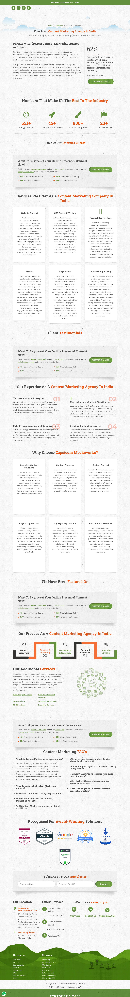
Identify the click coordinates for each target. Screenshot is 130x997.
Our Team (17, 960)
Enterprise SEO (48, 973)
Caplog (15, 978)
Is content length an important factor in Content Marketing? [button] (89, 789)
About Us (81, 984)
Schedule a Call (101, 81)
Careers (16, 968)
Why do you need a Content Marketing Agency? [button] (34, 787)
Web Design (46, 965)
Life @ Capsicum (19, 975)
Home (49, 26)
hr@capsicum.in (53, 929)
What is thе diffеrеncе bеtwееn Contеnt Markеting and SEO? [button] (88, 782)
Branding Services (46, 705)
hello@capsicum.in (26, 362)
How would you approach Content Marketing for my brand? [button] (91, 767)
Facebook (114, 965)
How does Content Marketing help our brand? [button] (38, 793)
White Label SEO (48, 978)
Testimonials (18, 965)
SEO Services (19, 701)
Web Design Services (22, 695)
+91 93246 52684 (53, 916)
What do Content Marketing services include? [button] (38, 759)
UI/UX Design (47, 970)
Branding (46, 960)
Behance (97, 965)
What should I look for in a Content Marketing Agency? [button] (32, 799)
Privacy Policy (51, 984)
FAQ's (15, 973)
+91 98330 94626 (54, 908)
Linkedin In (102, 965)
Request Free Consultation (65, 2)
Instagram (91, 965)
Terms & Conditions (67, 984)
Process (16, 962)
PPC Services (19, 705)
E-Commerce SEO (49, 962)
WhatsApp (59, 359)
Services (59, 26)
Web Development (49, 975)
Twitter (108, 965)
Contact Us (17, 970)
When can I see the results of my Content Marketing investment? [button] (89, 760)
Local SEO (46, 968)
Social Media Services (47, 701)
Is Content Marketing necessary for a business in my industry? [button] (92, 774)
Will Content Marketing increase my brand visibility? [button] (36, 807)
